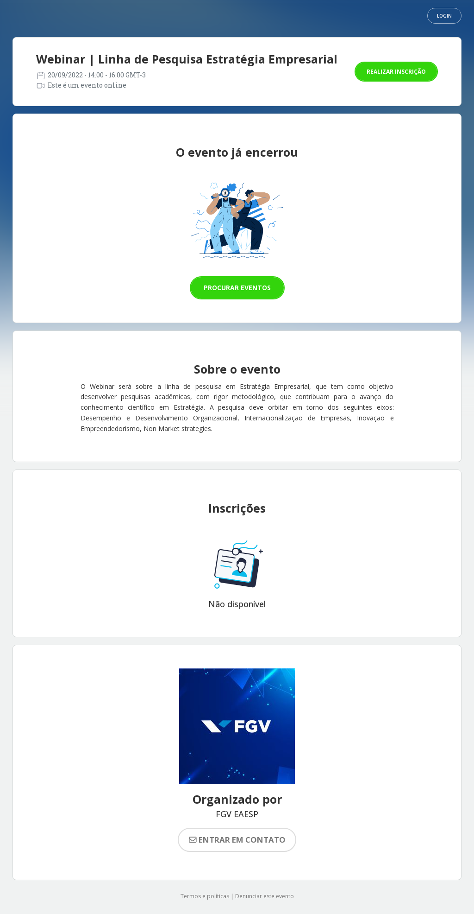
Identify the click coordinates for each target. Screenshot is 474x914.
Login (444, 16)
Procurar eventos (237, 287)
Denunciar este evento (264, 896)
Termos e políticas (205, 896)
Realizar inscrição (396, 72)
